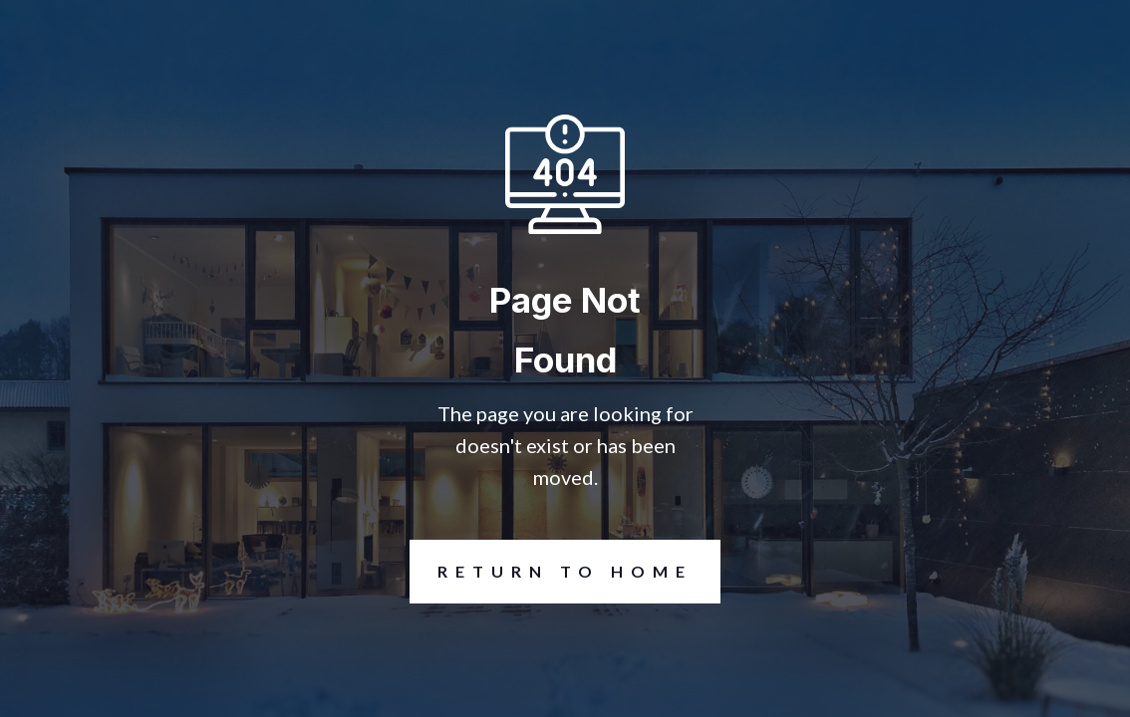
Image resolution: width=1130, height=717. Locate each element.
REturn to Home (551, 571)
